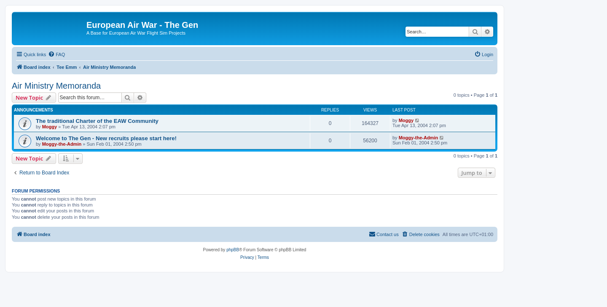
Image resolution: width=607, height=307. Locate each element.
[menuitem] (56, 54)
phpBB (232, 249)
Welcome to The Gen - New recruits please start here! (106, 138)
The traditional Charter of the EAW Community (97, 121)
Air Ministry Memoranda (56, 85)
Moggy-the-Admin (61, 144)
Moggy (49, 126)
